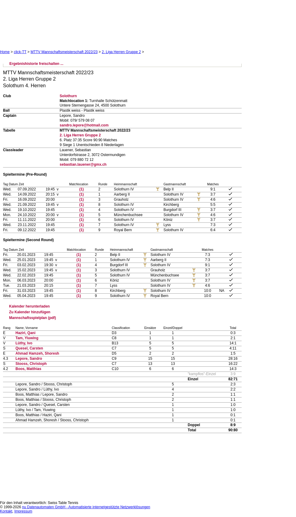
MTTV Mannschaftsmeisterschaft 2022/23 (64, 52)
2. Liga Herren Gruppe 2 (121, 52)
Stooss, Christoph (31, 364)
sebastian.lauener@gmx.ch (83, 164)
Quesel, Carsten (29, 348)
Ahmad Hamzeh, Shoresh (37, 353)
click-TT (20, 52)
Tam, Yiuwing (26, 338)
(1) (81, 189)
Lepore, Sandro (28, 358)
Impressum (23, 511)
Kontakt (6, 511)
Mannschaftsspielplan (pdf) (32, 318)
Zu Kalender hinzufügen (29, 312)
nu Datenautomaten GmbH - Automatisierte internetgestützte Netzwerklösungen (86, 507)
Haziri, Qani (25, 333)
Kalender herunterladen (29, 306)
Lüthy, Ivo (23, 343)
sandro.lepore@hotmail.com (84, 125)
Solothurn (68, 96)
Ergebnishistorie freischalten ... (36, 64)
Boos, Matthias (28, 369)
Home (5, 52)
